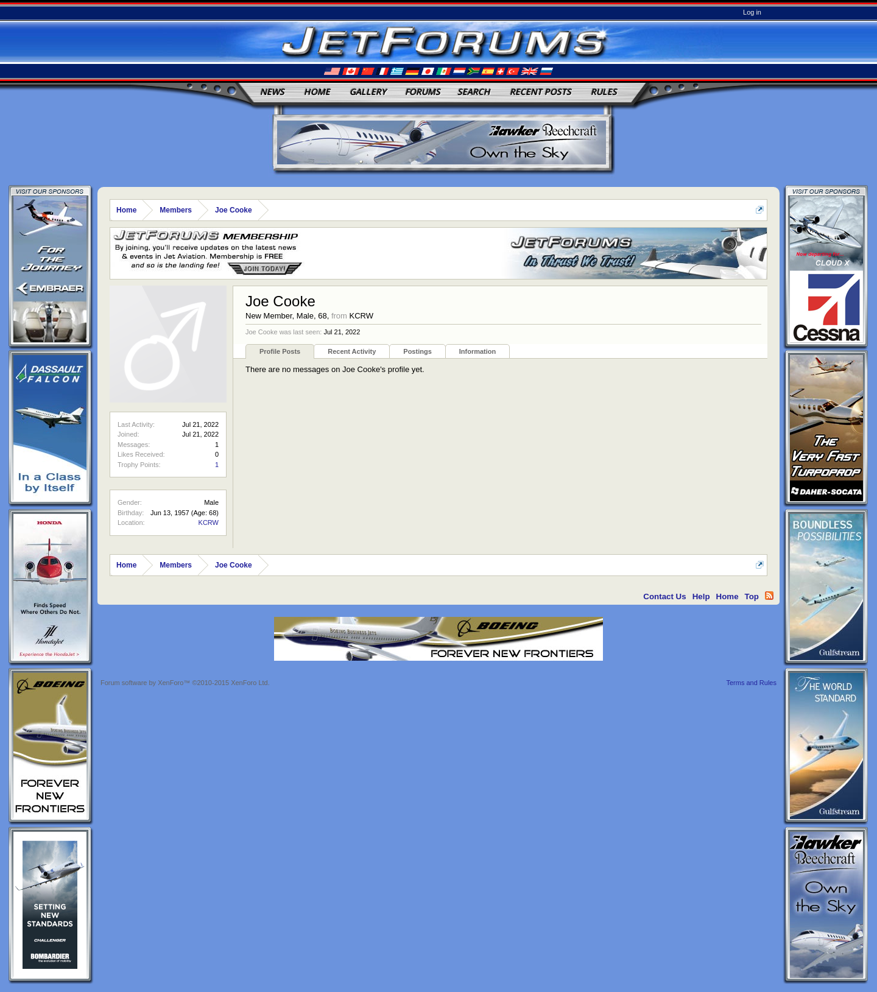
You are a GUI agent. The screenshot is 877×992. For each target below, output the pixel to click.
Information (477, 351)
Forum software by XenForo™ (185, 682)
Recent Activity (352, 351)
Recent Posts (540, 91)
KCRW (209, 522)
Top (752, 596)
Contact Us (664, 596)
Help (701, 596)
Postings (417, 351)
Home (317, 91)
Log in (752, 12)
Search (473, 91)
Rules (604, 91)
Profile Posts (279, 351)
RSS (769, 595)
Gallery (368, 91)
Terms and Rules (751, 682)
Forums (422, 91)
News (272, 91)
